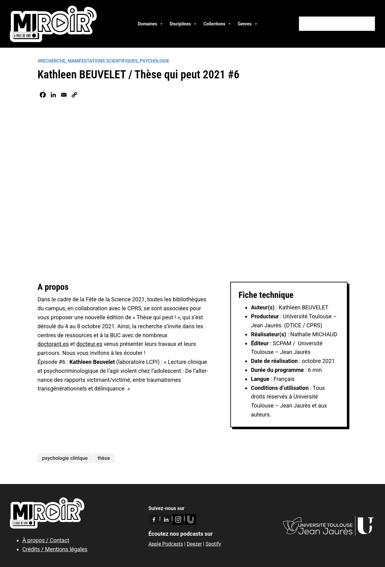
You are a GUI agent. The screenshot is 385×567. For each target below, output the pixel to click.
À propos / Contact (45, 540)
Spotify (213, 544)
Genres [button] (248, 24)
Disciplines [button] (183, 24)
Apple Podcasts (165, 544)
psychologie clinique (65, 458)
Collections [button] (217, 24)
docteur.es (89, 344)
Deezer (194, 544)
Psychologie (155, 61)
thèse (104, 458)
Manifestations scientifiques (103, 61)
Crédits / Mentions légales (54, 549)
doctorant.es (53, 344)
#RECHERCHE (51, 61)
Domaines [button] (150, 24)
